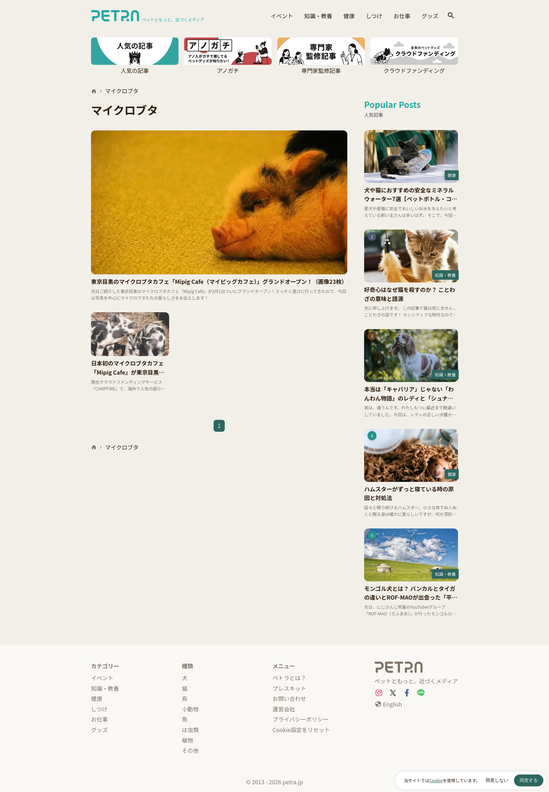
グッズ (430, 16)
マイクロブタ (122, 91)
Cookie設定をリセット (301, 729)
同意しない (497, 780)
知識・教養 (318, 16)
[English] (388, 704)
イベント (282, 16)
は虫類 (190, 729)
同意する (529, 780)
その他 (190, 750)
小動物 (190, 709)
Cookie (436, 780)
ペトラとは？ (289, 678)
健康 (349, 16)
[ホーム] (94, 91)
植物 (187, 740)
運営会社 (284, 709)
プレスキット (289, 688)
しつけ (374, 16)
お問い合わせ (289, 698)
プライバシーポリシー (301, 719)
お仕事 (402, 16)
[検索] (451, 15)
